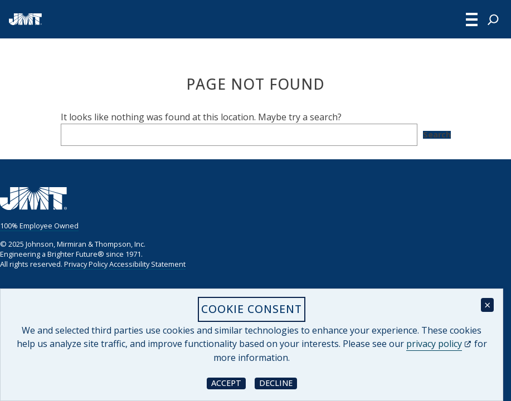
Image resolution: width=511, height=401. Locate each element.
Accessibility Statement (147, 264)
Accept (228, 383)
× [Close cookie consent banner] (487, 305)
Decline (278, 383)
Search (437, 135)
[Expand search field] (493, 19)
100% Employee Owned (39, 226)
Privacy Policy (86, 264)
